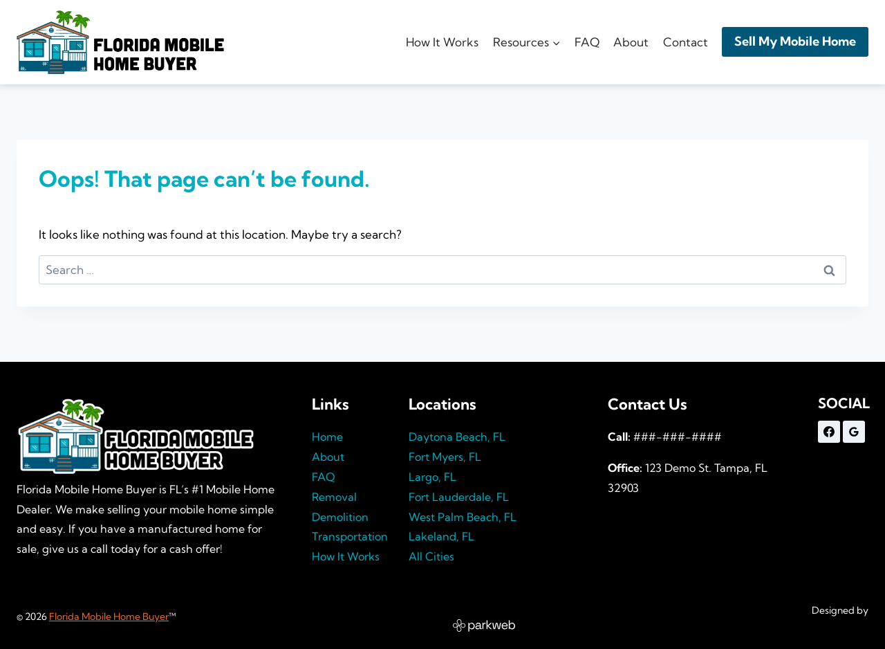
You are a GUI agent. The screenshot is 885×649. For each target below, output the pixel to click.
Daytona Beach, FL (457, 437)
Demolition (340, 517)
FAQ (587, 42)
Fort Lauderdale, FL (459, 497)
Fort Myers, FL (445, 457)
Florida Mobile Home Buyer (109, 616)
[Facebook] (829, 432)
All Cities (431, 556)
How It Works (442, 42)
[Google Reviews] (854, 432)
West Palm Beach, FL (462, 517)
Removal (334, 497)
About (631, 42)
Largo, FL (432, 477)
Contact (685, 42)
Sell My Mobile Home (795, 41)
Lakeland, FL (441, 536)
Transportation (350, 536)
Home (327, 437)
